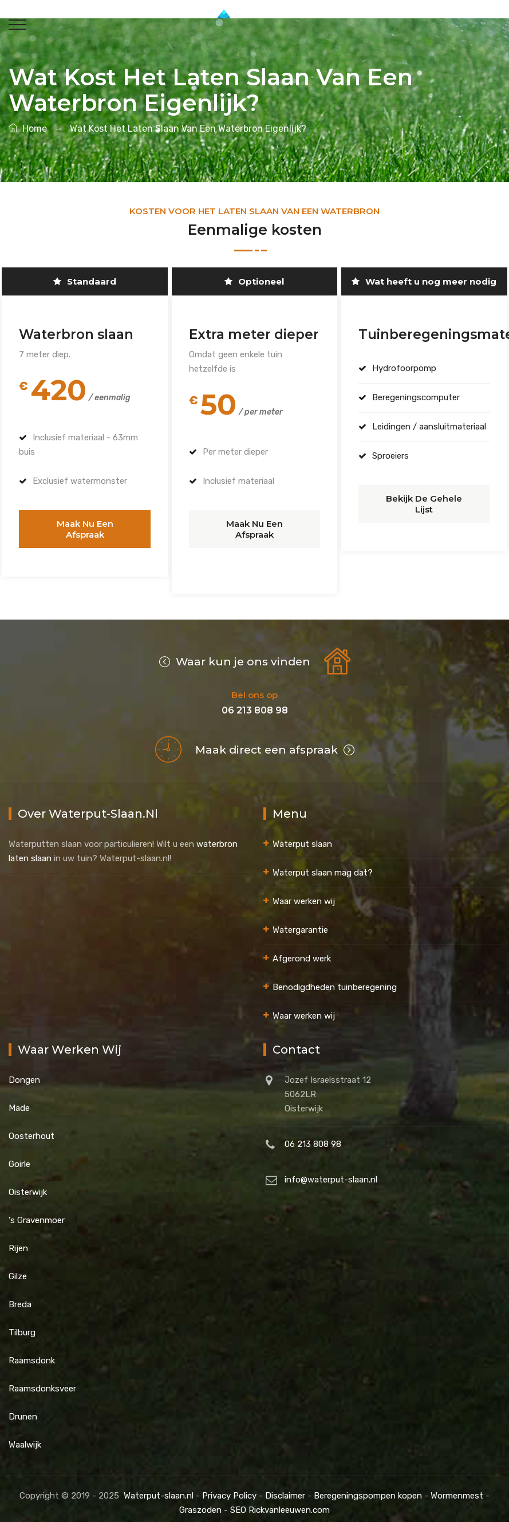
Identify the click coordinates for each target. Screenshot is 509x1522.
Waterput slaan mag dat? (323, 864)
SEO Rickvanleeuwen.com (280, 1501)
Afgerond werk (302, 950)
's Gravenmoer (37, 1211)
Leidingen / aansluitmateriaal (427, 426)
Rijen (18, 1240)
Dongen (24, 1071)
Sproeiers (388, 456)
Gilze (18, 1268)
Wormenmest (457, 1487)
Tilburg (22, 1324)
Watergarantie (300, 921)
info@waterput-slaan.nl (331, 1171)
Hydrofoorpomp (402, 368)
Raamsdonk (32, 1352)
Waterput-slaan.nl (159, 1487)
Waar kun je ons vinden (234, 653)
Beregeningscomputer (414, 397)
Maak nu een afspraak (84, 523)
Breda (20, 1296)
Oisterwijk (28, 1183)
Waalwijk (25, 1436)
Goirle (19, 1155)
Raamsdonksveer (42, 1380)
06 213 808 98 (313, 1135)
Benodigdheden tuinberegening (335, 978)
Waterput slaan (302, 835)
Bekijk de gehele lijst (424, 498)
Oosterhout (31, 1127)
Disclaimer (285, 1487)
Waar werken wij (304, 893)
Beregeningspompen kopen (368, 1487)
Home (28, 128)
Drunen (23, 1408)
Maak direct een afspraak (274, 741)
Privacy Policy (229, 1487)
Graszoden (200, 1501)
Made (19, 1099)
